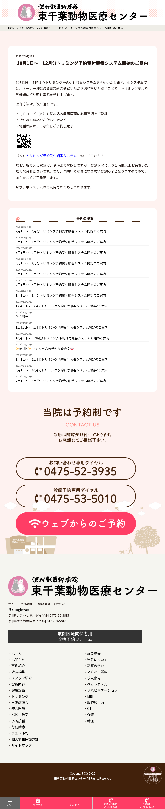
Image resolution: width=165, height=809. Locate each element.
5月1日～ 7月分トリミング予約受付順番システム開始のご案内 (61, 252)
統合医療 (18, 708)
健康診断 (18, 690)
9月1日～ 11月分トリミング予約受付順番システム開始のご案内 (62, 359)
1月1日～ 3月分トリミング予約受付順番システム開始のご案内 (61, 295)
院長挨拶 (18, 671)
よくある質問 (97, 671)
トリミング (19, 696)
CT (89, 708)
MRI (90, 696)
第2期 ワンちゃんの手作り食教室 (45, 348)
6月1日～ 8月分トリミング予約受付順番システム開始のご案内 (61, 241)
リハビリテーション (102, 690)
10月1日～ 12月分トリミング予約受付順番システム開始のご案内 (62, 338)
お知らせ (18, 659)
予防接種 (18, 720)
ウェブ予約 (19, 733)
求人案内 (94, 677)
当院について (97, 659)
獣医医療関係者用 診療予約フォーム (75, 636)
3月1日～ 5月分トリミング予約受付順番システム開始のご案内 (61, 274)
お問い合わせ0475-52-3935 (111, 803)
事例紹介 (18, 665)
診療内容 (18, 684)
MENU (10, 803)
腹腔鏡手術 (95, 702)
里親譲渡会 (19, 702)
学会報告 (22, 316)
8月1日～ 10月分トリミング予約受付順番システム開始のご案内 (62, 370)
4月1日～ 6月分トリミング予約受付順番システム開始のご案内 (61, 263)
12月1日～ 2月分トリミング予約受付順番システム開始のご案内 (62, 306)
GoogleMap (18, 609)
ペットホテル (97, 684)
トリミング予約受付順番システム (51, 155)
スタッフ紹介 (21, 677)
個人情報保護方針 (25, 739)
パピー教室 (19, 714)
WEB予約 (38, 802)
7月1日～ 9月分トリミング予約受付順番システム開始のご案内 (61, 231)
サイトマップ (21, 745)
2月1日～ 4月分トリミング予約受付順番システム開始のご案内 (61, 284)
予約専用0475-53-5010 (147, 803)
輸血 (90, 720)
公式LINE (74, 802)
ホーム (16, 653)
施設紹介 (94, 653)
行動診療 (18, 726)
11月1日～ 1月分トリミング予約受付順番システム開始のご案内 (62, 327)
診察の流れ (95, 665)
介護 (90, 714)
